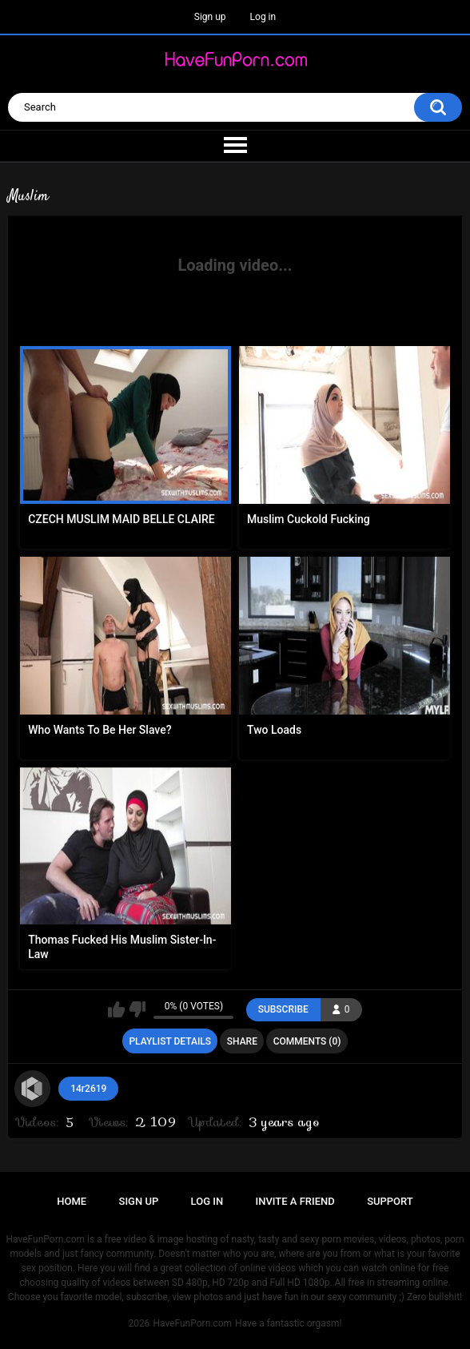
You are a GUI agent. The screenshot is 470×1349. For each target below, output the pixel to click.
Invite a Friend (295, 1201)
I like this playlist (116, 1009)
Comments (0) (307, 1041)
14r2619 (88, 1088)
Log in (263, 16)
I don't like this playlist (137, 1009)
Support (390, 1201)
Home (71, 1201)
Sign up (210, 16)
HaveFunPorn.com (192, 1323)
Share (242, 1041)
